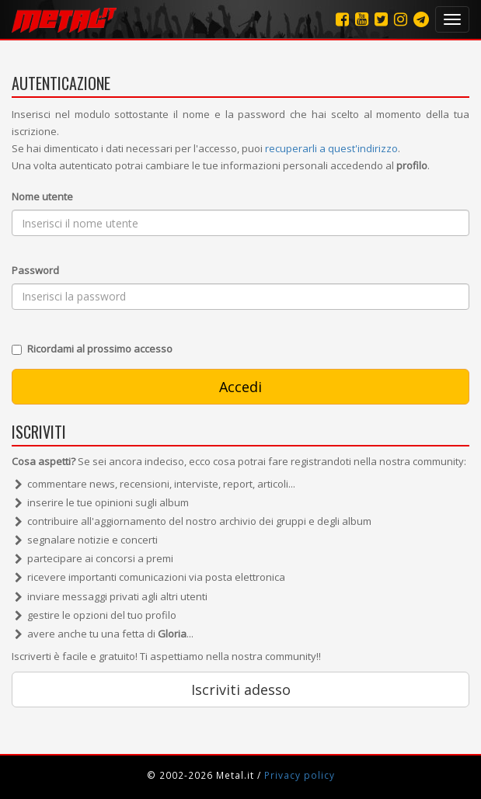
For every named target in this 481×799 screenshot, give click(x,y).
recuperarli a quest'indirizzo (331, 148)
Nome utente (42, 196)
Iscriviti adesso (241, 689)
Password (35, 270)
